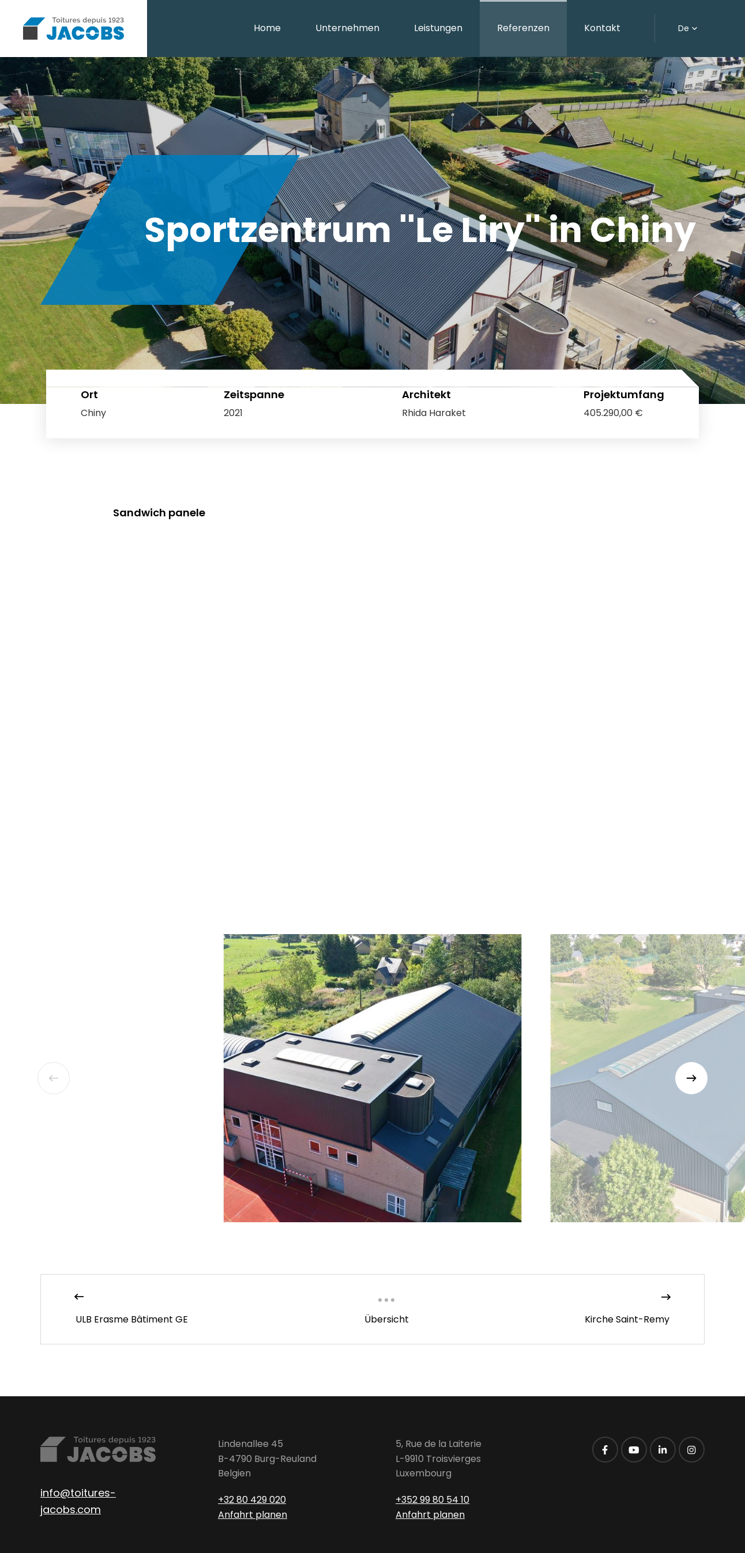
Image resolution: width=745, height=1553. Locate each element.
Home (267, 28)
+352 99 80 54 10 (432, 1499)
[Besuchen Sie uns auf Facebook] (605, 1450)
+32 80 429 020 (252, 1499)
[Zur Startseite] (73, 28)
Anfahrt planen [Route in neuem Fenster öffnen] (252, 1514)
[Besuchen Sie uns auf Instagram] (692, 1450)
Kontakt (602, 28)
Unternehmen (347, 28)
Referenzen (523, 28)
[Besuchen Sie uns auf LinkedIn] (663, 1450)
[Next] (691, 1078)
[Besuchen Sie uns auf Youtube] (634, 1450)
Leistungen (438, 28)
